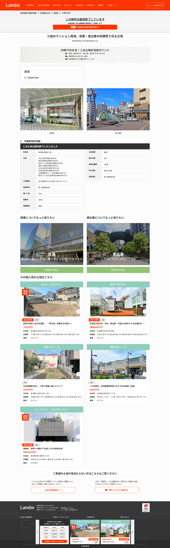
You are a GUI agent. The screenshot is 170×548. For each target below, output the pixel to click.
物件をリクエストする (61, 517)
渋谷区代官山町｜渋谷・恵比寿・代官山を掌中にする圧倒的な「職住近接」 (121, 323)
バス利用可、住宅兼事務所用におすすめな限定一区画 (112, 386)
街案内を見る (52, 270)
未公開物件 (30, 5)
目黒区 (56, 13)
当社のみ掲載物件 (43, 5)
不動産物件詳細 (32, 77)
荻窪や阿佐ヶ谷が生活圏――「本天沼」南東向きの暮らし (47, 323)
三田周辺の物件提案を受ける (85, 27)
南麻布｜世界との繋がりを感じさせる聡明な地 (42, 448)
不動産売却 (79, 5)
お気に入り (68, 5)
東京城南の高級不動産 (28, 13)
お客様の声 (91, 5)
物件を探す (57, 5)
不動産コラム (112, 5)
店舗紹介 (101, 5)
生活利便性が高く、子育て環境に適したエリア (42, 386)
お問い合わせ (124, 517)
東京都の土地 (45, 13)
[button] (81, 546)
